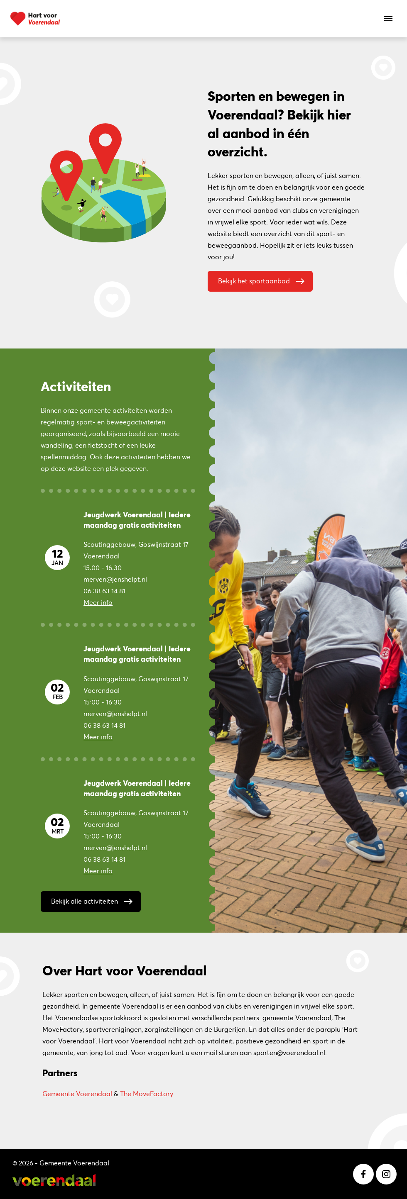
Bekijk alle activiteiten (94, 899)
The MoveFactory (146, 1093)
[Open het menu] (388, 18)
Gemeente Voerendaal (77, 1093)
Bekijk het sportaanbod (263, 279)
